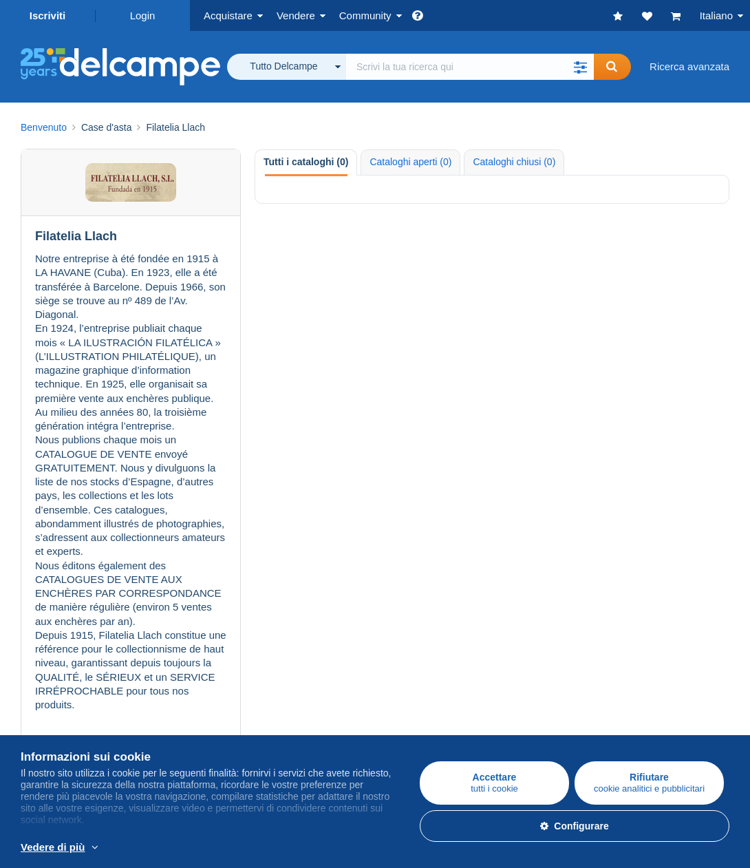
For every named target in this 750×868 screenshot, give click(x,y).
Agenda (511, 582)
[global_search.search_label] (470, 67)
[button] (580, 66)
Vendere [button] (296, 15)
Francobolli (46, 582)
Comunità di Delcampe (545, 552)
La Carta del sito (58, 731)
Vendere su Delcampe (307, 552)
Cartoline (41, 598)
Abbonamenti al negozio (312, 631)
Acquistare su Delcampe (77, 552)
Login (143, 15)
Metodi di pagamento (305, 714)
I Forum (511, 598)
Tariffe (271, 582)
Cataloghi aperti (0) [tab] (410, 161)
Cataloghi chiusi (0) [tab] (514, 161)
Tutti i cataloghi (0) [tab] (306, 161)
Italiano (716, 15)
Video (506, 615)
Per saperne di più (264, 848)
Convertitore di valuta (542, 684)
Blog (510, 631)
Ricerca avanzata (689, 66)
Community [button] (365, 15)
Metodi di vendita (295, 598)
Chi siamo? (46, 684)
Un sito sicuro (288, 684)
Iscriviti (48, 15)
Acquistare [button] (228, 15)
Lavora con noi (62, 714)
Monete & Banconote (69, 615)
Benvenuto (44, 127)
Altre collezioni (54, 631)
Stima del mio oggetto (306, 615)
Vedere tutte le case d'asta (130, 450)
